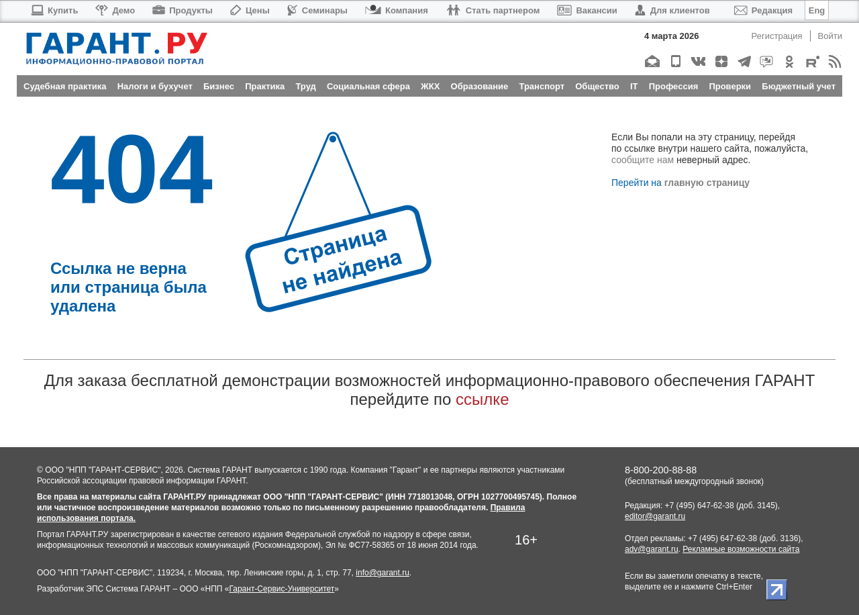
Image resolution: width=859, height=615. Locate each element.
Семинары (317, 10)
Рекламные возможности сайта (741, 549)
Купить (54, 10)
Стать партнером (493, 10)
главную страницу (707, 182)
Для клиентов (672, 10)
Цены (250, 10)
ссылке (482, 399)
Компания (396, 10)
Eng (817, 10)
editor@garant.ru (655, 516)
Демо (115, 10)
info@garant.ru (382, 572)
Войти (830, 36)
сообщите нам (642, 159)
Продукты (182, 10)
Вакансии (587, 10)
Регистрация (777, 36)
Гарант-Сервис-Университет (281, 589)
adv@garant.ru (651, 549)
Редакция (763, 10)
